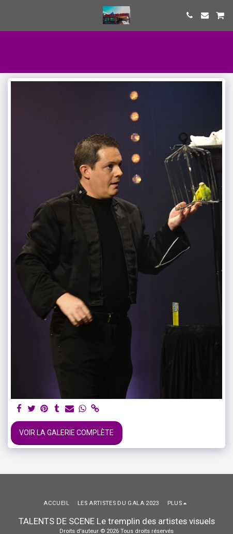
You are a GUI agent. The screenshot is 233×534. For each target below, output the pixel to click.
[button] (11, 15)
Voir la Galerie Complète (66, 432)
